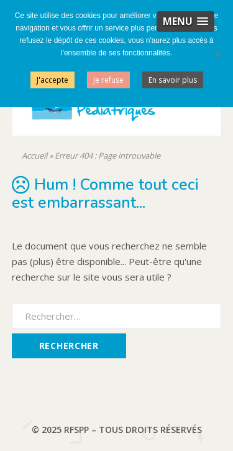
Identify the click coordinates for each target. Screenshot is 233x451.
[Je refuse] (217, 53)
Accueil (34, 155)
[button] (185, 21)
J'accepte (52, 80)
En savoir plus (172, 80)
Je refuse (108, 80)
